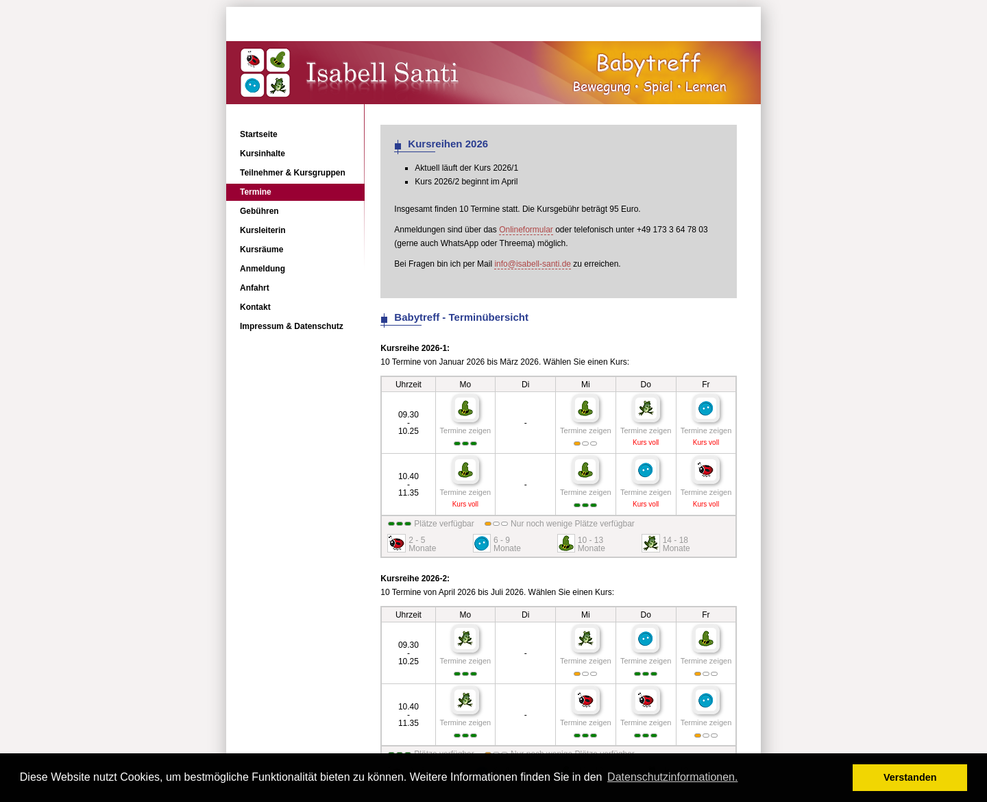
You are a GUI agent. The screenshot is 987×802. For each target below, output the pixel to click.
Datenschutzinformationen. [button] (672, 777)
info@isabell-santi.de (532, 264)
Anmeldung (262, 269)
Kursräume (261, 249)
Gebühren (259, 211)
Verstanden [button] (910, 777)
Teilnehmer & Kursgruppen (292, 173)
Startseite (259, 134)
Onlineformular (526, 229)
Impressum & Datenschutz (291, 326)
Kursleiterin (263, 230)
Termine (255, 192)
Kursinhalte (262, 153)
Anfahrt (254, 288)
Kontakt (255, 307)
